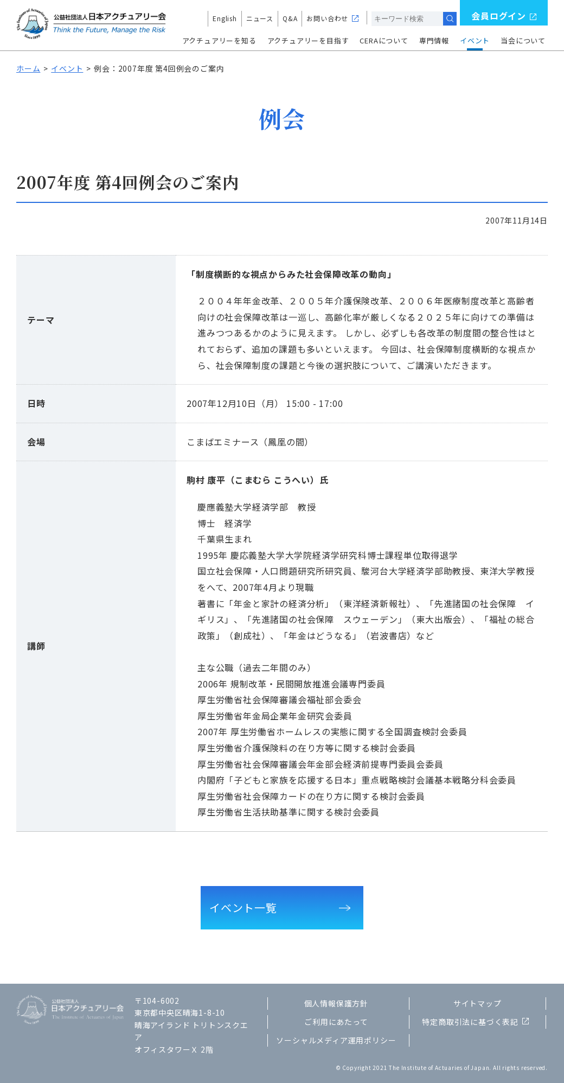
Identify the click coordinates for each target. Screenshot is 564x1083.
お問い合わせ (327, 18)
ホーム (28, 68)
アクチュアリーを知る (219, 40)
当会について (523, 40)
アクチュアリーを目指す (308, 40)
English (225, 18)
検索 (450, 19)
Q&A (290, 18)
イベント (475, 40)
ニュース (259, 18)
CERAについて (384, 40)
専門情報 (434, 40)
